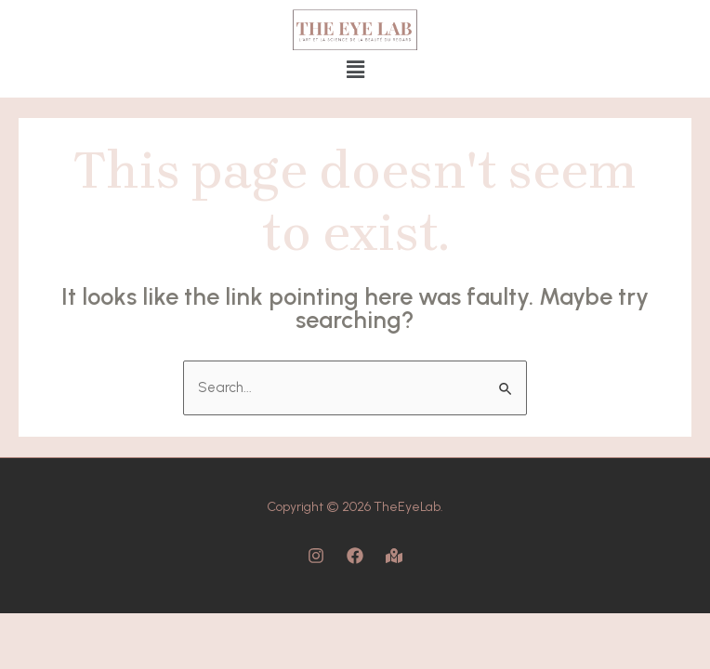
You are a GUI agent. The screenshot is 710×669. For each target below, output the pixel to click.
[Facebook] (355, 555)
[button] (355, 69)
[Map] (394, 555)
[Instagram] (316, 555)
